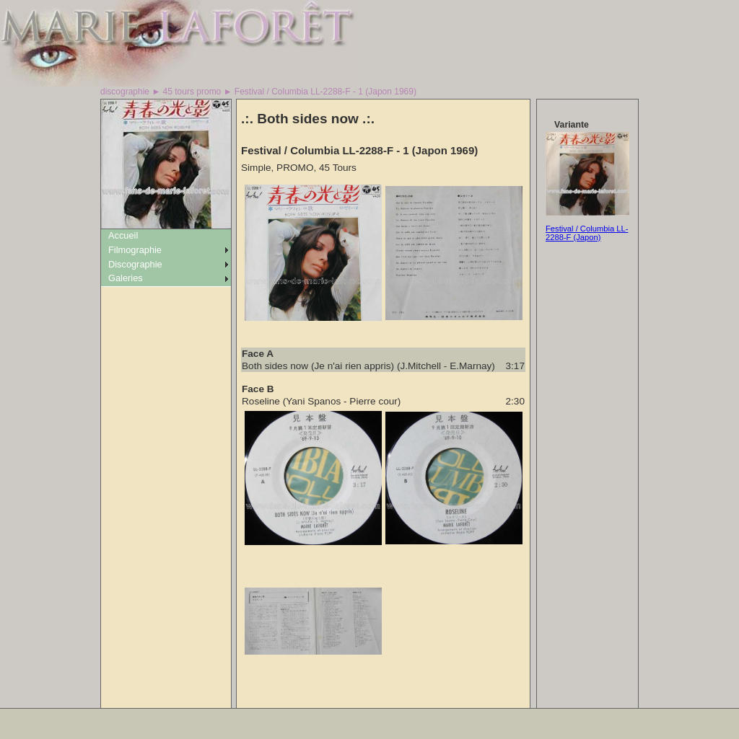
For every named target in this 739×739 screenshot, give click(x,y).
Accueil (123, 235)
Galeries (125, 278)
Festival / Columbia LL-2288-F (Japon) (587, 233)
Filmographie (135, 249)
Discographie (135, 264)
